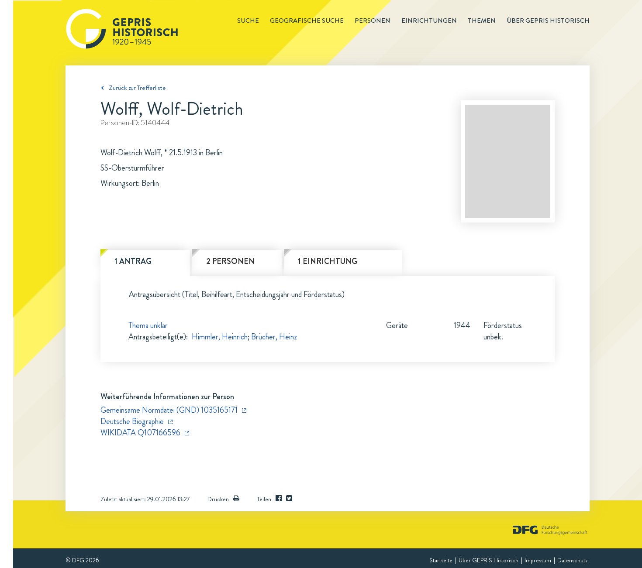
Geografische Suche (307, 20)
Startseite (440, 560)
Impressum (538, 560)
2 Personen (230, 261)
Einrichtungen (429, 20)
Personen (372, 20)
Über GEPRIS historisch (548, 20)
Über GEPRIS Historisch (488, 560)
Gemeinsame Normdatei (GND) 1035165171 (169, 410)
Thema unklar (148, 325)
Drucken (223, 499)
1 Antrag (133, 261)
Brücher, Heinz (274, 336)
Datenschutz (572, 560)
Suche (248, 20)
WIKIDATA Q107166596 (140, 432)
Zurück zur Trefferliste (137, 87)
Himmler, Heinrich (220, 336)
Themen (482, 20)
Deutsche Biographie (132, 421)
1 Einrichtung (327, 261)
